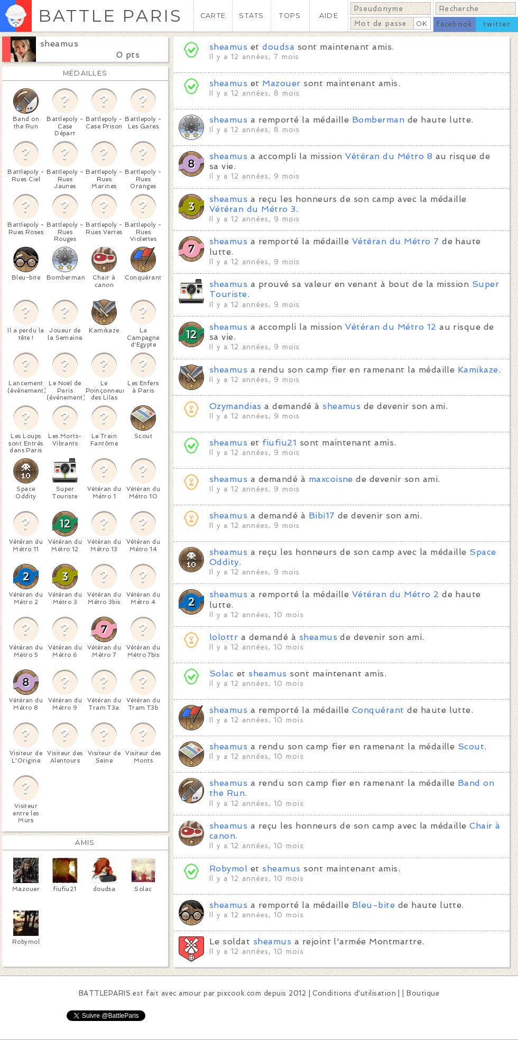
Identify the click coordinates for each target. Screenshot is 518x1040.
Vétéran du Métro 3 (252, 209)
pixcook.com (239, 993)
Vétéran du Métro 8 (388, 156)
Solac (221, 673)
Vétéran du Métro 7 (395, 241)
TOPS (290, 16)
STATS (251, 16)
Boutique (422, 993)
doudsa (278, 47)
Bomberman (378, 120)
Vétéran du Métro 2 (395, 594)
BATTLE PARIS (110, 15)
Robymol (228, 868)
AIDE (328, 16)
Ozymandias (235, 406)
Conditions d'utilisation (354, 993)
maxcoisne (331, 479)
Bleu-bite (373, 905)
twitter (497, 24)
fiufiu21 (279, 443)
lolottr (223, 637)
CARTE (213, 16)
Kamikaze (478, 370)
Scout (471, 746)
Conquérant (378, 710)
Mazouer (281, 83)
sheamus (59, 44)
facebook (454, 24)
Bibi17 (322, 515)
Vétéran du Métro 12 (390, 327)
